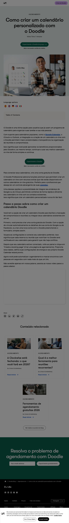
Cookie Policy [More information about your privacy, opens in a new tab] (58, 518)
